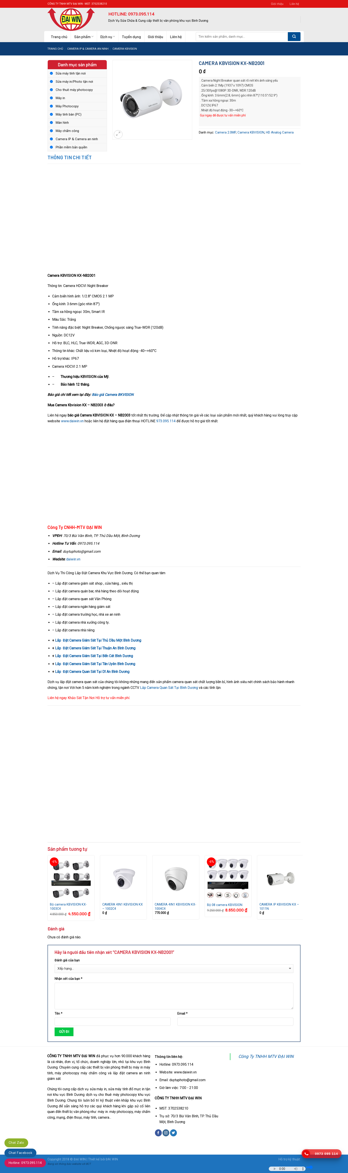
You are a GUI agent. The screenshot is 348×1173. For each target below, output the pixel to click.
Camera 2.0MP (225, 132)
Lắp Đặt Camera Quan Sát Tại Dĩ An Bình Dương (92, 672)
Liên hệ (294, 4)
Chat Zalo (16, 1143)
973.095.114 (166, 421)
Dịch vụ (107, 36)
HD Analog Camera (280, 132)
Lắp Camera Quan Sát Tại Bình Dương (169, 688)
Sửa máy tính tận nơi (71, 73)
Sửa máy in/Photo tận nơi (74, 82)
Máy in (60, 98)
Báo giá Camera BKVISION (112, 395)
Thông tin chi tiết (69, 157)
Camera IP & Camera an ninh (88, 48)
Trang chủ (59, 36)
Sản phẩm (83, 36)
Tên (58, 1014)
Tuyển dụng (131, 36)
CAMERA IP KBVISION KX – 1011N (279, 907)
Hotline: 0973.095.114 (25, 1163)
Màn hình (62, 123)
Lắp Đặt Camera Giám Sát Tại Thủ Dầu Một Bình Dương (98, 640)
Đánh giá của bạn (67, 960)
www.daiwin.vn (72, 421)
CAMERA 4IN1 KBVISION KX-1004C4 (175, 907)
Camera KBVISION (125, 48)
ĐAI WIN (112, 1159)
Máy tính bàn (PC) (68, 114)
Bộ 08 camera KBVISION (224, 905)
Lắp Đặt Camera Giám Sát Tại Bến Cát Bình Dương (94, 656)
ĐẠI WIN (80, 1159)
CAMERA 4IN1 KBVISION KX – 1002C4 (122, 907)
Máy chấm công (67, 131)
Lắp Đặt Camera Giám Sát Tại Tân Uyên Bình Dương (95, 664)
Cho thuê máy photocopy (74, 90)
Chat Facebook (20, 1153)
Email (182, 1014)
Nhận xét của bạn (68, 979)
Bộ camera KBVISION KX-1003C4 (68, 907)
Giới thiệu (277, 4)
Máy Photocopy (67, 106)
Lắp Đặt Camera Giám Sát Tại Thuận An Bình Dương (95, 648)
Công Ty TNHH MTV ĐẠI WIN (266, 1056)
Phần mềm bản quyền (71, 147)
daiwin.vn (73, 559)
